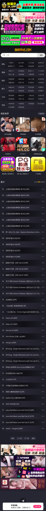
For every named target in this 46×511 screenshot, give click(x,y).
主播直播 (31, 74)
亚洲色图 (21, 87)
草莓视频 (31, 104)
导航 (3, 105)
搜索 (41, 55)
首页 (12, 438)
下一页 (26, 438)
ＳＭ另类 (41, 74)
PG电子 (11, 63)
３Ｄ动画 (41, 71)
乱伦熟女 (31, 82)
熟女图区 (31, 91)
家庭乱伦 (21, 95)
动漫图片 (41, 87)
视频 (3, 72)
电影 (3, 80)
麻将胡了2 (11, 66)
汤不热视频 (41, 104)
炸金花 (21, 66)
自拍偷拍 (21, 71)
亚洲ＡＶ (11, 71)
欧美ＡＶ (31, 71)
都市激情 (11, 95)
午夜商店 (21, 104)
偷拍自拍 (21, 79)
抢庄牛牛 (41, 66)
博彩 (3, 64)
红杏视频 (11, 107)
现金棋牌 (31, 66)
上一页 (19, 438)
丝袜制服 (21, 74)
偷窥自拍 (11, 87)
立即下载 (37, 506)
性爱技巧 (41, 99)
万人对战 (31, 63)
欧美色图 (31, 87)
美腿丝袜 (11, 91)
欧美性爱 (41, 79)
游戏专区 (41, 63)
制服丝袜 (11, 82)
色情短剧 (21, 107)
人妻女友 (31, 95)
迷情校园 (11, 99)
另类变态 (41, 82)
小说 (3, 97)
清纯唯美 (21, 91)
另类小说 (21, 99)
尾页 (33, 438)
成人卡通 (31, 79)
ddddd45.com (23, 50)
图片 (3, 89)
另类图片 (41, 91)
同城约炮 (11, 104)
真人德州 (21, 63)
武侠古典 (41, 95)
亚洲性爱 (11, 79)
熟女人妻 (11, 74)
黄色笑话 (31, 99)
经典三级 (21, 82)
